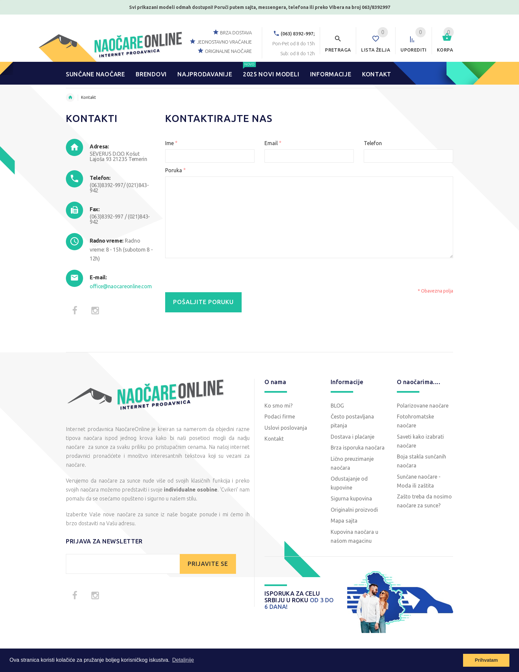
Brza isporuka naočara (358, 448)
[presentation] (316, 274)
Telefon (373, 143)
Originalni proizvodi (354, 510)
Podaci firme (279, 416)
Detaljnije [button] (183, 660)
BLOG (337, 406)
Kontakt (274, 439)
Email (272, 143)
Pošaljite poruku (203, 302)
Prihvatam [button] (486, 660)
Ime (171, 143)
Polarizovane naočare (422, 406)
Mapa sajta (344, 521)
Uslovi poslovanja (285, 428)
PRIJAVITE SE (208, 564)
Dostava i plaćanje (352, 437)
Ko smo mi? (278, 406)
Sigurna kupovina (351, 498)
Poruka (175, 170)
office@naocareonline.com (121, 286)
